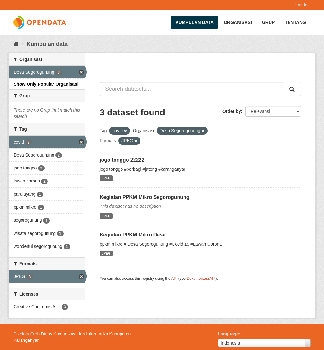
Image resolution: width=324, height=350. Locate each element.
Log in (301, 5)
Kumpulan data (194, 22)
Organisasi (238, 22)
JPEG (106, 178)
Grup (268, 22)
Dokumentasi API (201, 278)
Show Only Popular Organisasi (46, 84)
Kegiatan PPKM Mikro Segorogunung (145, 197)
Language (228, 333)
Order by (231, 111)
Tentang (295, 22)
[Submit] (292, 89)
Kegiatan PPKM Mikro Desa (132, 234)
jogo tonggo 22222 (122, 160)
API (174, 278)
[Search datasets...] (192, 89)
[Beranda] (16, 44)
